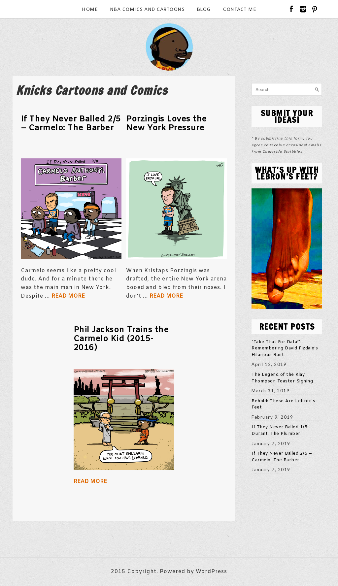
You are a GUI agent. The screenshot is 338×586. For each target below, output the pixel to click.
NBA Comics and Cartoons (147, 10)
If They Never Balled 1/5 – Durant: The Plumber (282, 430)
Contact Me (239, 10)
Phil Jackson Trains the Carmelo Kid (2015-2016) (121, 339)
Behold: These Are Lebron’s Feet (283, 404)
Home (90, 10)
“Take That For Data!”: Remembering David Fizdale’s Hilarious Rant (285, 348)
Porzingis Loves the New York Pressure (166, 124)
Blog (204, 10)
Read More (68, 296)
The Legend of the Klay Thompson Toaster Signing (282, 378)
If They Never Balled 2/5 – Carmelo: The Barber (71, 124)
